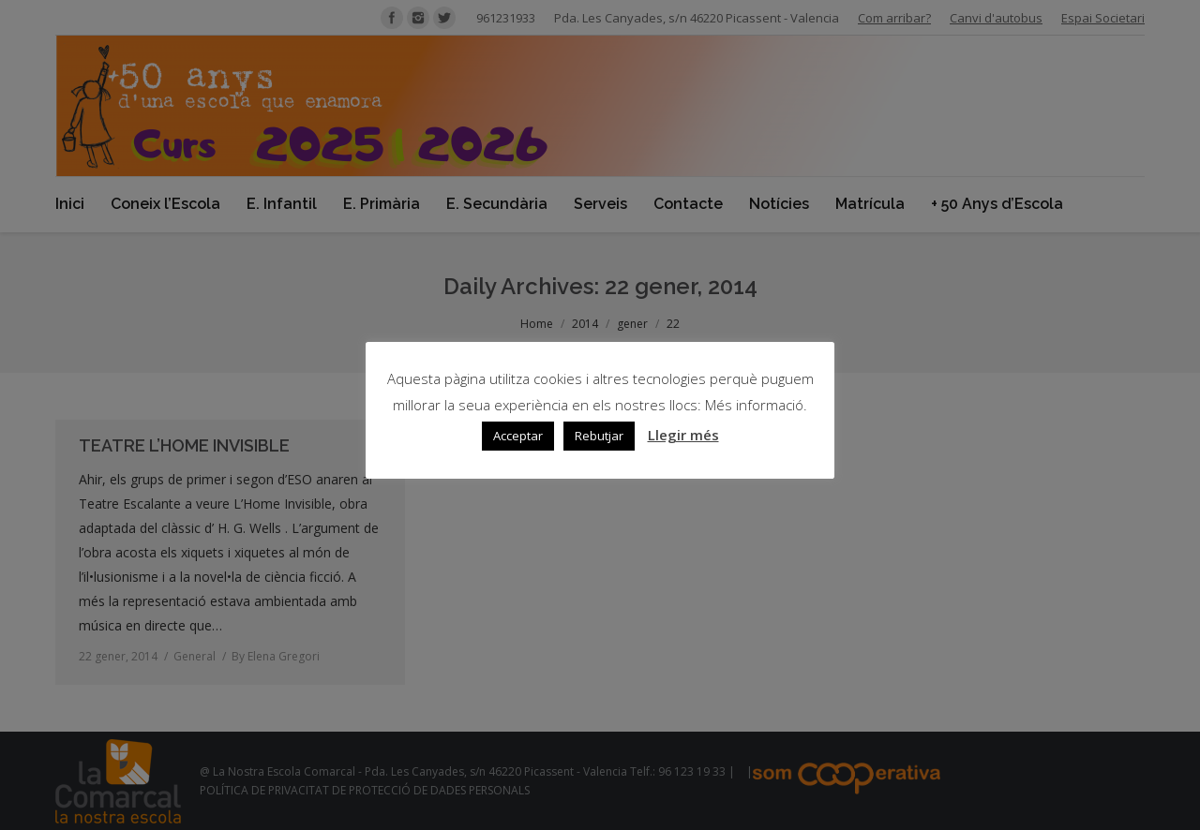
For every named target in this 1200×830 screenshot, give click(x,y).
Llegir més (683, 434)
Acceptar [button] (518, 435)
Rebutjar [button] (599, 435)
